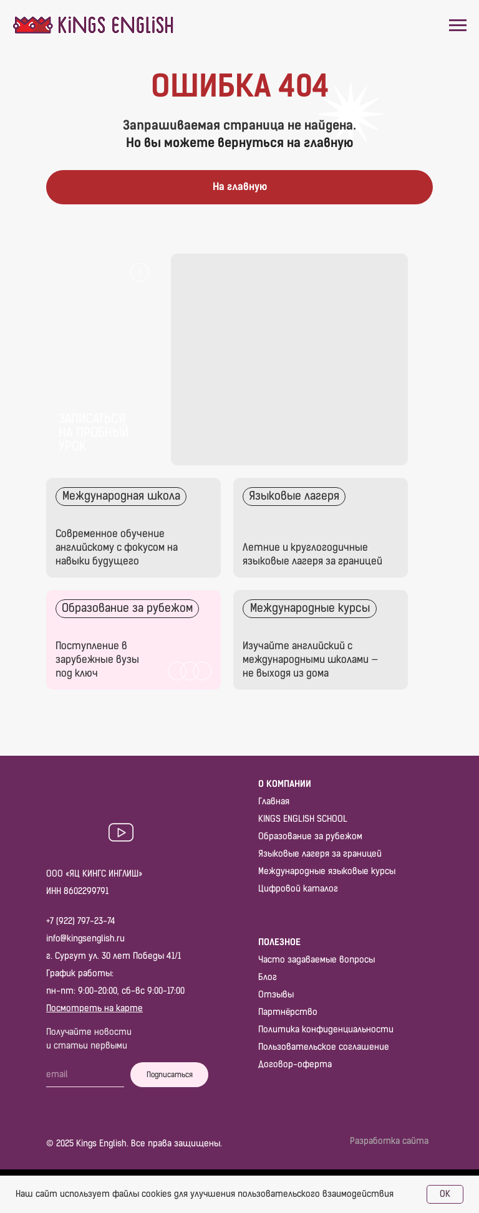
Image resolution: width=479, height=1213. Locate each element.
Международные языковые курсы (326, 871)
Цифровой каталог (298, 888)
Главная (273, 801)
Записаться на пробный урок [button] (93, 432)
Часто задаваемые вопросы (316, 959)
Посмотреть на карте (94, 1008)
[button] (102, 359)
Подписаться (170, 1074)
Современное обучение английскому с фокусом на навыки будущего (117, 547)
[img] (320, 528)
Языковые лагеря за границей (320, 854)
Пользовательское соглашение (323, 1047)
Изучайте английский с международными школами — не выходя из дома (310, 659)
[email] (85, 1074)
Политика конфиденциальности (326, 1029)
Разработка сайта (389, 1141)
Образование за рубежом (310, 836)
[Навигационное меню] (458, 25)
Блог (267, 977)
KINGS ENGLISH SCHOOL (302, 819)
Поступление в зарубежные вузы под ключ (97, 659)
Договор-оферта (295, 1064)
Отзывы (276, 994)
